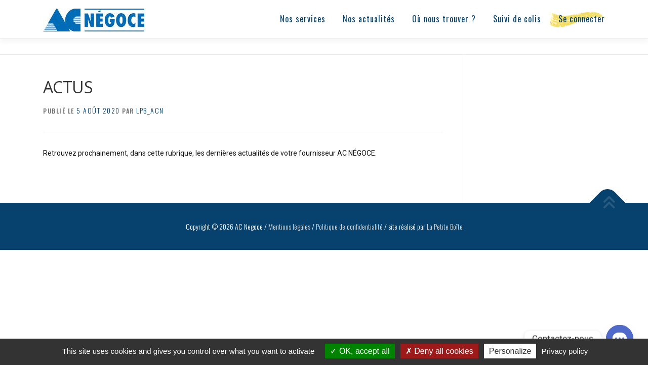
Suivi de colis (517, 19)
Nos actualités (369, 19)
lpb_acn (150, 109)
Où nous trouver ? (444, 19)
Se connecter (581, 19)
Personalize (510, 351)
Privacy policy (565, 351)
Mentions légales (289, 226)
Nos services (303, 19)
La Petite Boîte (445, 226)
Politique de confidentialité (349, 226)
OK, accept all (359, 351)
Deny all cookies (439, 351)
